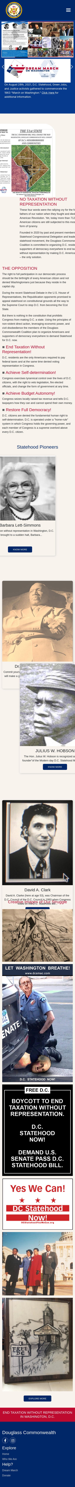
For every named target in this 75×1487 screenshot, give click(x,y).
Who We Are (9, 1459)
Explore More (37, 1398)
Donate (6, 1475)
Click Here (48, 92)
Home (5, 1454)
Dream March (10, 1470)
